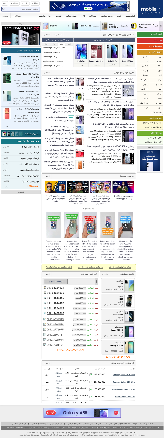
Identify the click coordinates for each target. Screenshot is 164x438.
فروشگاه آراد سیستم (31, 152)
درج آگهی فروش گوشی (58, 423)
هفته (61, 44)
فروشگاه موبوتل (33, 158)
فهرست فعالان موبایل (151, 427)
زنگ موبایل (66, 427)
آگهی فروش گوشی (155, 137)
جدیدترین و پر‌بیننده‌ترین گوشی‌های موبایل (118, 34)
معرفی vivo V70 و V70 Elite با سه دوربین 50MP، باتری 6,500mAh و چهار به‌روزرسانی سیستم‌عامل (59, 142)
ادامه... (5, 126)
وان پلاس (144, 89)
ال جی (159, 93)
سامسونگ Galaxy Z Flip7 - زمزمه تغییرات (28, 111)
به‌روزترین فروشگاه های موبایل (28, 141)
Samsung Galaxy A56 (51, 57)
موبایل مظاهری (33, 170)
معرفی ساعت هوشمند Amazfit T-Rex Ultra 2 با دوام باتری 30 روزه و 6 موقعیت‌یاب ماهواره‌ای (59, 108)
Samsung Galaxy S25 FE (53, 66)
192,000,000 (99, 374)
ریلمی (146, 98)
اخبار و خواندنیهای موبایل (101, 427)
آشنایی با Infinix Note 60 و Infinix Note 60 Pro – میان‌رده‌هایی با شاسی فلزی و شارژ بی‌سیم (59, 165)
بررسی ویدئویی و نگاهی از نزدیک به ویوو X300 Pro (60, 119)
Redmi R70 (112, 61)
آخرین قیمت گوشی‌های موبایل (122, 363)
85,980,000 (100, 389)
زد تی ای (159, 103)
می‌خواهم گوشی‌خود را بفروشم (120, 267)
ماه (54, 44)
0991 (55, 298)
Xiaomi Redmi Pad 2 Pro (125, 397)
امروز (69, 44)
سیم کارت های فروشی (40, 423)
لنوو (160, 75)
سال (46, 44)
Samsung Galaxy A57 (51, 52)
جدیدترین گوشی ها (146, 423)
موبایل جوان (34, 181)
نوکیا (160, 66)
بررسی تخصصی (88, 423)
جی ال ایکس (143, 103)
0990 (55, 288)
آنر (147, 61)
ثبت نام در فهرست (118, 427)
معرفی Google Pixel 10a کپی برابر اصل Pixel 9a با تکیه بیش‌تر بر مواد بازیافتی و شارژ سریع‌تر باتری (59, 153)
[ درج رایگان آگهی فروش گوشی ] (118, 356)
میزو (160, 107)
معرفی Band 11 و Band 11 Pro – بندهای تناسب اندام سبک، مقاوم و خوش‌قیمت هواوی (59, 97)
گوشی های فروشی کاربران (152, 122)
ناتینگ (146, 107)
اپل (160, 56)
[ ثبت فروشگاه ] (33, 186)
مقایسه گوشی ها (155, 46)
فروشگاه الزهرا (59, 374)
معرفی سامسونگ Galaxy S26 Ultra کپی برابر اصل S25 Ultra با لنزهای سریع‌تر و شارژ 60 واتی (111, 103)
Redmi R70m (127, 61)
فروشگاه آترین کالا (32, 164)
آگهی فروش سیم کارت (153, 142)
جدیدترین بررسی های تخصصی (28, 50)
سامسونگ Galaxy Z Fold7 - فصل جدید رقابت (27, 93)
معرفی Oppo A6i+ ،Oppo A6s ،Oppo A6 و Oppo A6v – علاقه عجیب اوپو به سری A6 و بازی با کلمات (65, 83)
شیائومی (145, 66)
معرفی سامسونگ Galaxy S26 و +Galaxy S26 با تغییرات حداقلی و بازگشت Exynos (113, 125)
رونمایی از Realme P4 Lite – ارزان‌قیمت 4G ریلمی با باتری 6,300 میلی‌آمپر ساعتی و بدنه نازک (59, 130)
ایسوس (145, 84)
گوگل (160, 80)
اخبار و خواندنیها (45, 16)
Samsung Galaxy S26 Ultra (54, 48)
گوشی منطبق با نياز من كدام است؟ (59, 267)
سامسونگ (144, 56)
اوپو (160, 89)
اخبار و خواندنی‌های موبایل (124, 72)
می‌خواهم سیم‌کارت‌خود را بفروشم (90, 267)
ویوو (160, 98)
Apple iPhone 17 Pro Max (53, 61)
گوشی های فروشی (74, 423)
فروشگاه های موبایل (134, 427)
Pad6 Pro (81, 61)
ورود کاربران (17, 16)
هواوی (159, 61)
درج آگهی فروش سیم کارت (20, 423)
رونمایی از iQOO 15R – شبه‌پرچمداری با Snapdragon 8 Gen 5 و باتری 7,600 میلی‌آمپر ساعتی (110, 148)
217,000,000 (99, 382)
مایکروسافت (143, 80)
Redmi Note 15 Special (96, 61)
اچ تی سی (144, 70)
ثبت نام (5, 16)
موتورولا (145, 75)
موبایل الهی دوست (32, 175)
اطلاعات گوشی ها (155, 52)
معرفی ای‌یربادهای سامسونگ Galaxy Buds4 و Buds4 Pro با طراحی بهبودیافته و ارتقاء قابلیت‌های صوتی (111, 80)
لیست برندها (57, 34)
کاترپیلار (145, 93)
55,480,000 (100, 397)
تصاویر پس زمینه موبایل (80, 427)
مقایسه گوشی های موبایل (118, 423)
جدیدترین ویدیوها (127, 176)
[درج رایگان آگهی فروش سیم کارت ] (70, 350)
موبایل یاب (158, 40)
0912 (55, 320)
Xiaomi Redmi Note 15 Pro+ (123, 389)
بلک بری (159, 84)
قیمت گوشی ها (156, 34)
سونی (160, 70)
